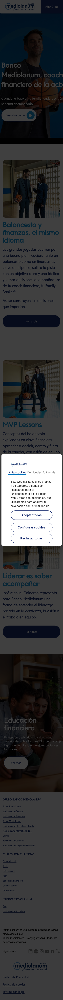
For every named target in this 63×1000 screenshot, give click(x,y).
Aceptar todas (31, 515)
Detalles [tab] (34, 472)
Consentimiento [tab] (17, 472)
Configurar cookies (31, 527)
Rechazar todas (31, 538)
